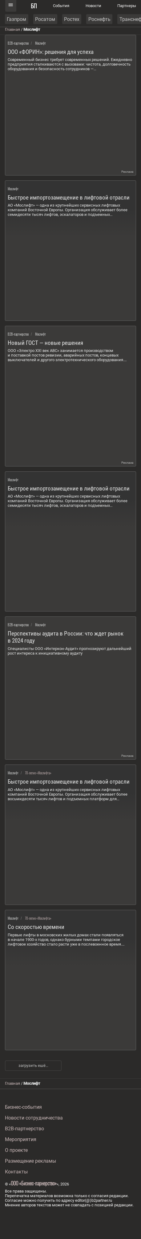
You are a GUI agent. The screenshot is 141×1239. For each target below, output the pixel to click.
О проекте (16, 1150)
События (61, 5)
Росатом (45, 19)
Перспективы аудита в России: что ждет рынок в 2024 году (65, 637)
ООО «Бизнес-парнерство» (34, 1183)
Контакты (16, 1172)
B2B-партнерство (18, 43)
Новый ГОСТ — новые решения (45, 342)
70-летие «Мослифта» (38, 772)
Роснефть (99, 19)
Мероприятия (20, 1139)
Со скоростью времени (36, 926)
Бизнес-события (23, 1107)
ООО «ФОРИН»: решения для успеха (51, 51)
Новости (93, 5)
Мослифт (40, 43)
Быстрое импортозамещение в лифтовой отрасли (69, 197)
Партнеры (126, 5)
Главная (12, 29)
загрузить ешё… (33, 1065)
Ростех (71, 19)
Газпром (16, 19)
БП (34, 5)
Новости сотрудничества (34, 1118)
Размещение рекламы (30, 1161)
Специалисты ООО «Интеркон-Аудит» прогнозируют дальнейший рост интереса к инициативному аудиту (69, 651)
